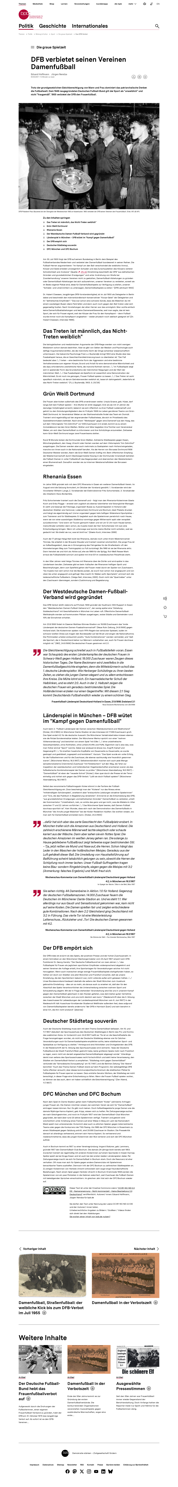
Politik (30, 34)
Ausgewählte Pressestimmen (130, 1386)
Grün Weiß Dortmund (56, 226)
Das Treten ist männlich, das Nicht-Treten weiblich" (71, 222)
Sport (53, 34)
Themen (22, 34)
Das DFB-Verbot (81, 34)
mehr (132, 4)
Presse (100, 1472)
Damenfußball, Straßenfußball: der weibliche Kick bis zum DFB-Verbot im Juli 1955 (51, 1308)
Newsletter (72, 1472)
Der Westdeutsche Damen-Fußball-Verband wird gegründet (75, 234)
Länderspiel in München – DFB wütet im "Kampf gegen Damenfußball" (80, 237)
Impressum (34, 1472)
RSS (82, 1472)
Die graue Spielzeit (65, 34)
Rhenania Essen (54, 230)
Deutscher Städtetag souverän (61, 245)
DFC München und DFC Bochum (62, 249)
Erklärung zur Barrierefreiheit (135, 1472)
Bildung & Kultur (42, 34)
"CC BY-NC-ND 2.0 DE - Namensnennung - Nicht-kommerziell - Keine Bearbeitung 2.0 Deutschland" (102, 1191)
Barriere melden (113, 1472)
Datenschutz (48, 1472)
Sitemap (60, 1472)
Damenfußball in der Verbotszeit (122, 1302)
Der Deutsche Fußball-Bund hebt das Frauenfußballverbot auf (39, 1391)
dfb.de (84, 272)
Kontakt (90, 1472)
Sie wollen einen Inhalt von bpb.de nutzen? (90, 1216)
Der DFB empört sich (56, 241)
